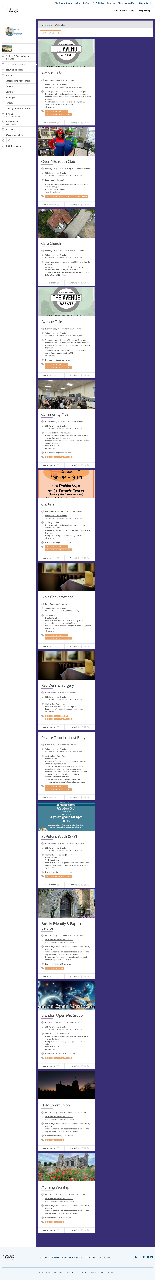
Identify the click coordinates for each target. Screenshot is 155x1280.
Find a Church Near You (123, 10)
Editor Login (145, 3)
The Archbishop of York (126, 3)
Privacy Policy (69, 1272)
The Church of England (63, 3)
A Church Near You (82, 3)
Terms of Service (83, 1272)
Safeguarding (144, 10)
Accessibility (105, 1257)
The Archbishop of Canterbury (104, 3)
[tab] (51, 122)
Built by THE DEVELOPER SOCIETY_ (103, 1272)
